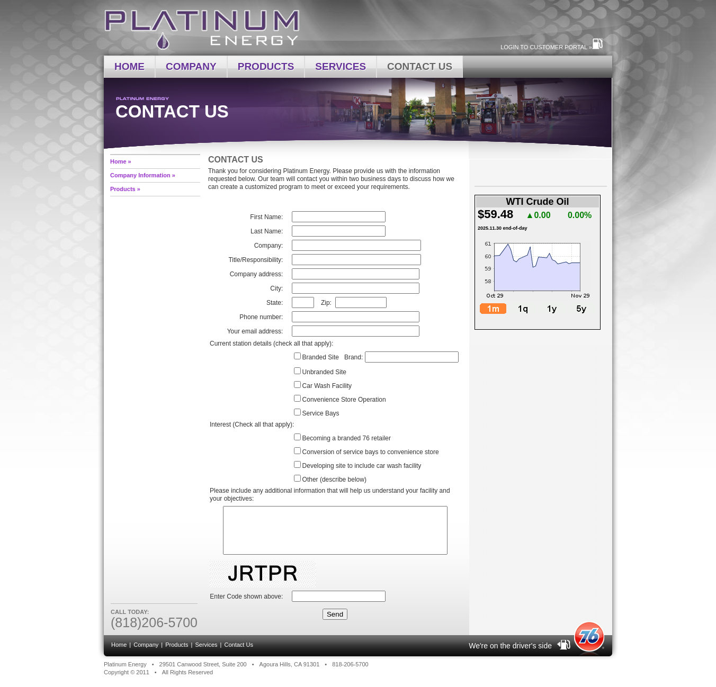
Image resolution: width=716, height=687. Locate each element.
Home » (120, 161)
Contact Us (419, 66)
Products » (125, 189)
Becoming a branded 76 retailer (346, 438)
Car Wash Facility (327, 386)
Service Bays (320, 413)
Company (191, 66)
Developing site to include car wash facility (362, 465)
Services (340, 66)
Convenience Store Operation (344, 399)
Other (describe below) (334, 479)
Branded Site (320, 357)
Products (266, 66)
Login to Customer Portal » (547, 47)
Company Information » (142, 175)
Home (129, 66)
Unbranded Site (324, 372)
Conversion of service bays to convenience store (370, 452)
